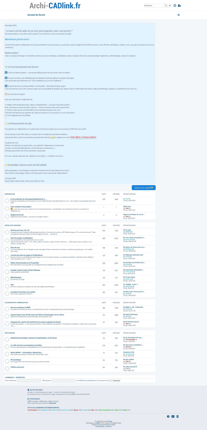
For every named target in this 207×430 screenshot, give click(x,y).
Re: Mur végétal (128, 359)
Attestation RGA (128, 352)
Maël (124, 410)
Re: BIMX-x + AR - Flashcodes (133, 307)
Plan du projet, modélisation (22, 238)
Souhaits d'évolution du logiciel (23, 292)
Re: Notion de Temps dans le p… (134, 247)
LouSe (128, 257)
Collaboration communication (16, 302)
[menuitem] (175, 6)
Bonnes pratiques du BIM (20, 307)
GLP (127, 199)
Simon (76, 410)
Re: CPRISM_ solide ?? (130, 284)
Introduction (10, 194)
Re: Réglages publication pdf (133, 255)
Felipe (116, 410)
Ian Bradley (108, 421)
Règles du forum (17, 215)
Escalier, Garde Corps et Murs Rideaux (25, 270)
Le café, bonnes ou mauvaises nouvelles (26, 345)
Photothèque (16, 360)
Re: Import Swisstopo (130, 314)
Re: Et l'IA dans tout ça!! (131, 322)
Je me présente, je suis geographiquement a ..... (29, 199)
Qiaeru (113, 424)
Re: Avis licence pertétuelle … (133, 345)
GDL (12, 284)
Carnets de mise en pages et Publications (27, 255)
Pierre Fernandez (104, 410)
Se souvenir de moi (104, 380)
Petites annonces (17, 367)
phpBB (97, 423)
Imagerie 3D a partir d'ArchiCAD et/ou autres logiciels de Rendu (36, 322)
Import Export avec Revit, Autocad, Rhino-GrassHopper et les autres (37, 314)
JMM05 (128, 232)
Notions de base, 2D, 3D (20, 230)
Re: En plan (127, 230)
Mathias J (129, 249)
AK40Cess (129, 286)
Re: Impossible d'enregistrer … (133, 270)
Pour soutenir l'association (21, 206)
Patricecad (52, 403)
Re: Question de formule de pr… (134, 262)
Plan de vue (15, 247)
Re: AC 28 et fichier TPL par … (133, 338)
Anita (127, 293)
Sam (127, 208)
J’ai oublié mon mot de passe (86, 380)
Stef (127, 368)
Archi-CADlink (10, 333)
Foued (128, 264)
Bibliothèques (16, 277)
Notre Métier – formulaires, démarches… (27, 352)
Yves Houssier (130, 339)
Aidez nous (127, 206)
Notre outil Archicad (13, 225)
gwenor (128, 279)
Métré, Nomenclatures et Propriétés (25, 263)
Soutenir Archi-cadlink (144, 187)
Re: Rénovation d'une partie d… (134, 292)
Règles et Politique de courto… (134, 214)
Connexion (9, 377)
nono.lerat (129, 239)
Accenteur (129, 354)
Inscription (20, 377)
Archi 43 (55, 410)
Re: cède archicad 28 (130, 367)
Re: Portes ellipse (129, 277)
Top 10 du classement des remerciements (43, 407)
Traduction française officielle (100, 424)
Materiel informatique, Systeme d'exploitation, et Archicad (34, 338)
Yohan (128, 309)
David (128, 347)
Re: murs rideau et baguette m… (134, 238)
